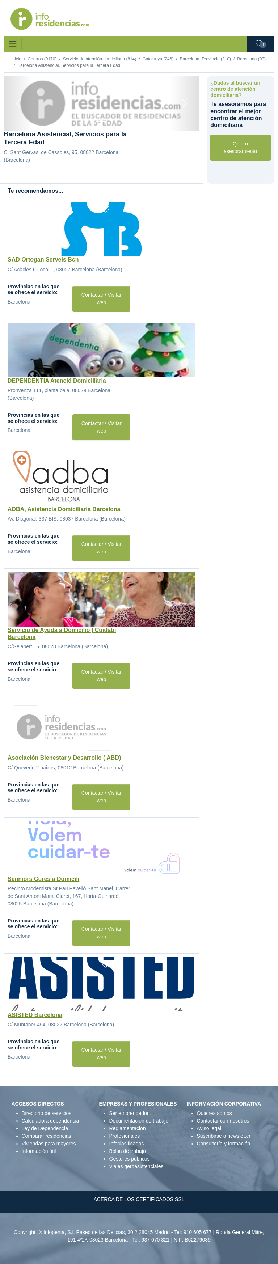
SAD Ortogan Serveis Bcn (43, 259)
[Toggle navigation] (13, 44)
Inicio (16, 58)
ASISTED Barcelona (35, 1015)
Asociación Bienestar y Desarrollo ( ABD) (64, 758)
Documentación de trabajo (138, 1121)
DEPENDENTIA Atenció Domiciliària (57, 381)
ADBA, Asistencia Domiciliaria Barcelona (64, 509)
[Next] (184, 103)
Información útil (39, 1151)
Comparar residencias (46, 1136)
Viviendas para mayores (49, 1143)
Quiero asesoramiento (240, 147)
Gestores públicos (129, 1159)
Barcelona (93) (251, 58)
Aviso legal (209, 1128)
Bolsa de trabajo (127, 1151)
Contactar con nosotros (223, 1121)
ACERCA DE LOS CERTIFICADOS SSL (138, 1199)
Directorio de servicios (47, 1113)
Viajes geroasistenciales (136, 1166)
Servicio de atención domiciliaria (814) (99, 58)
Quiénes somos (214, 1113)
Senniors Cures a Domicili (43, 879)
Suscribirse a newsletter (224, 1136)
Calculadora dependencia (50, 1121)
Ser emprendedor (129, 1113)
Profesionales (124, 1136)
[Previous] (18, 103)
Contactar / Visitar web (101, 298)
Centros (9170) (42, 58)
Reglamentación (127, 1128)
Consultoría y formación (223, 1143)
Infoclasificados (126, 1143)
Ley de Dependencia (45, 1128)
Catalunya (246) (158, 58)
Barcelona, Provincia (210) (205, 58)
